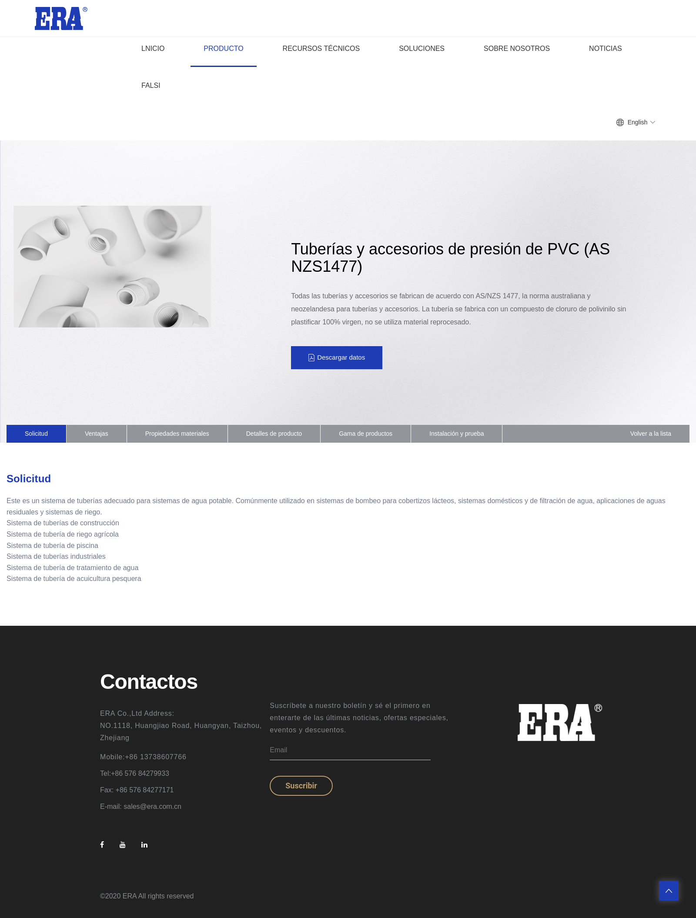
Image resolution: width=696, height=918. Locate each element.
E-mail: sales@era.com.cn (140, 806)
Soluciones (422, 48)
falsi (151, 85)
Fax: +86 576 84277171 (137, 790)
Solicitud (36, 433)
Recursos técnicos (321, 48)
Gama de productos (365, 433)
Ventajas (96, 433)
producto (223, 48)
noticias (605, 48)
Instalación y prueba (456, 433)
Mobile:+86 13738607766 (143, 757)
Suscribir (301, 785)
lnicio (152, 48)
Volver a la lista (650, 433)
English (638, 122)
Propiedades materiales (177, 433)
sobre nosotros (517, 48)
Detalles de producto (274, 433)
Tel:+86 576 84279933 (134, 773)
